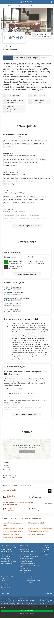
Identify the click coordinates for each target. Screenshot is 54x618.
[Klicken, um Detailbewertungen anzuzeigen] (41, 35)
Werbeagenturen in (37, 534)
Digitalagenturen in (36, 523)
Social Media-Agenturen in (13, 531)
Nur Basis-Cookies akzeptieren (27, 613)
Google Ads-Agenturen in (13, 528)
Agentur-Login (5, 593)
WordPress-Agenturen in (13, 537)
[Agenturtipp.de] (26, 2)
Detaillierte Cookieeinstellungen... (27, 616)
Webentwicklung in (11, 534)
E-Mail (33, 604)
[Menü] (51, 2)
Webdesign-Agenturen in (38, 531)
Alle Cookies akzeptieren (27, 610)
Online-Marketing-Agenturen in (40, 528)
